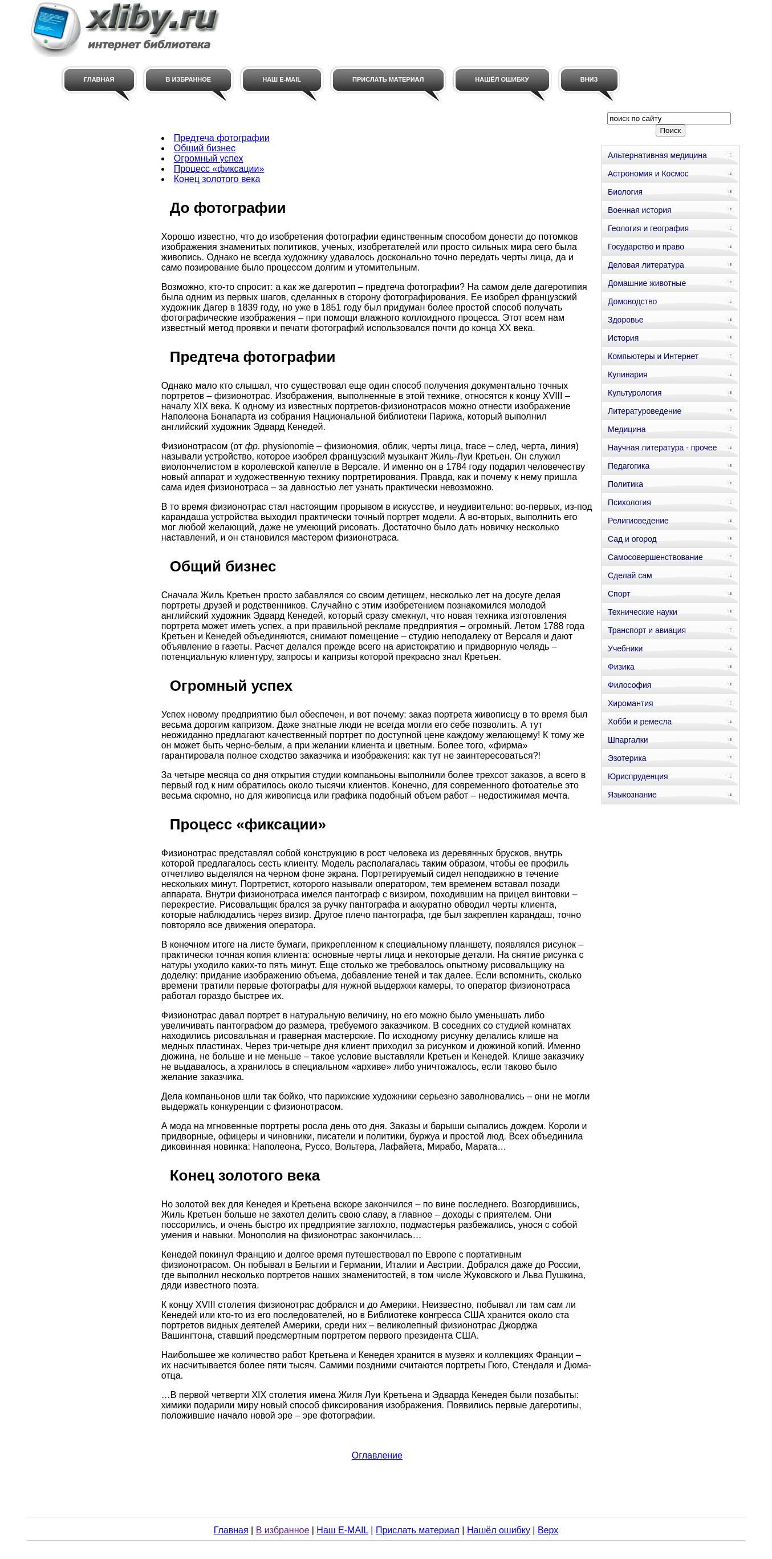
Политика (625, 484)
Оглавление (377, 1455)
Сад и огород (632, 538)
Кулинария (628, 374)
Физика (621, 666)
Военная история (640, 210)
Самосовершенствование (655, 557)
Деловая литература (646, 264)
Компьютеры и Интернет (653, 356)
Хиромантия (630, 703)
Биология (625, 191)
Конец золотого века (217, 179)
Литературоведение (644, 411)
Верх (548, 1530)
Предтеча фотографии (222, 138)
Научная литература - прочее (662, 447)
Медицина (627, 429)
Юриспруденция (638, 776)
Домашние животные (647, 283)
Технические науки (642, 612)
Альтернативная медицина (657, 155)
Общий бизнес (204, 148)
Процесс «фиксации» (219, 169)
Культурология (635, 392)
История (623, 338)
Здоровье (626, 319)
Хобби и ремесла (640, 721)
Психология (629, 502)
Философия (629, 685)
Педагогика (628, 465)
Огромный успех (208, 158)
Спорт (619, 593)
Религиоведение (638, 520)
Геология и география (648, 228)
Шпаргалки (628, 739)
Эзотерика (627, 758)
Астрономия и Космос (648, 173)
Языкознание (632, 794)
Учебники (625, 648)
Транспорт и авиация (647, 630)
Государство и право (646, 246)
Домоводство (632, 301)
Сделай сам (630, 575)
